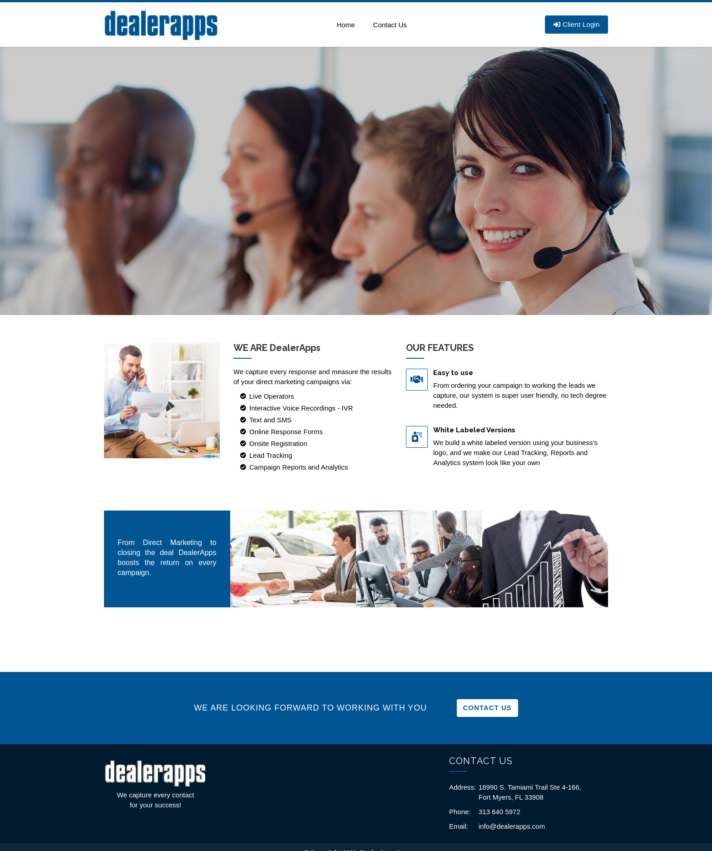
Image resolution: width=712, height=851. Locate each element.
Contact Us (390, 25)
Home (346, 25)
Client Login (577, 24)
